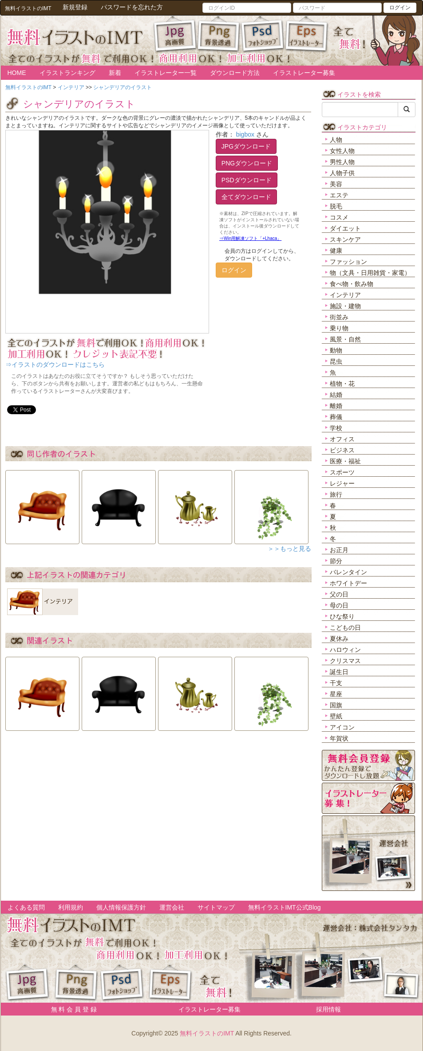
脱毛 (336, 206)
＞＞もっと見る (289, 548)
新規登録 (75, 7)
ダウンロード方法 (235, 72)
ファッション (348, 261)
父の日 (339, 594)
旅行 (336, 494)
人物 (336, 139)
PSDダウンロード (246, 180)
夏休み (339, 638)
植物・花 (342, 383)
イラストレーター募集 (304, 72)
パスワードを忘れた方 (132, 7)
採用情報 (328, 1009)
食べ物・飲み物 (351, 283)
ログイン (400, 7)
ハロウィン (345, 649)
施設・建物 (345, 306)
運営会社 (171, 907)
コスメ (339, 217)
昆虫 (336, 361)
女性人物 (342, 150)
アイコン (342, 727)
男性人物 (342, 161)
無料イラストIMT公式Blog (284, 907)
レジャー (342, 483)
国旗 (336, 705)
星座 (336, 694)
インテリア (345, 294)
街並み (339, 317)
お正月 (339, 549)
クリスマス (345, 660)
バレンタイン (348, 572)
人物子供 (342, 172)
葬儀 (336, 416)
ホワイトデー (348, 583)
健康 (336, 250)
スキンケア (345, 239)
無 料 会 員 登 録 (71, 1009)
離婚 (336, 405)
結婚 (336, 394)
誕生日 (339, 671)
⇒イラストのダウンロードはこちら (55, 364)
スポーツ (342, 472)
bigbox (245, 134)
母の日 (339, 605)
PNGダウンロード (246, 163)
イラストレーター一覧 (165, 72)
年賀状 (339, 738)
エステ (339, 195)
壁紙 (336, 716)
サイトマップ (216, 907)
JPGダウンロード (246, 146)
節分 (336, 561)
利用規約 (70, 907)
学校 (336, 427)
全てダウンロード (246, 196)
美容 (336, 184)
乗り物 (339, 328)
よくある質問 (26, 907)
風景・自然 (345, 339)
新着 (115, 72)
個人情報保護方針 (121, 907)
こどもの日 (345, 627)
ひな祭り (342, 616)
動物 (336, 350)
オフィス (342, 439)
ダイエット (345, 228)
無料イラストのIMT (207, 1033)
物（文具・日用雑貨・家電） (370, 272)
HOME (17, 72)
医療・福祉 (345, 461)
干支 (336, 682)
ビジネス (342, 450)
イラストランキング (67, 72)
